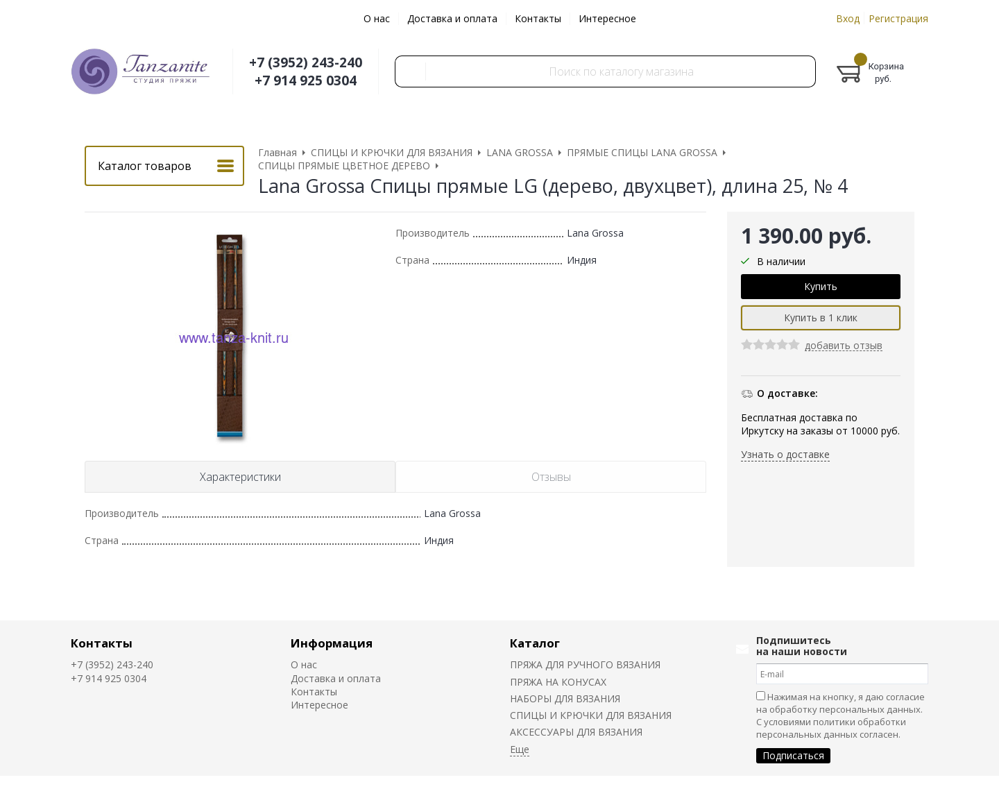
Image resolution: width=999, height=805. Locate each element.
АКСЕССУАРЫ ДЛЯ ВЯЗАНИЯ (576, 731)
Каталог (535, 643)
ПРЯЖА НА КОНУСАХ (558, 681)
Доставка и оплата (452, 18)
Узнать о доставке (785, 454)
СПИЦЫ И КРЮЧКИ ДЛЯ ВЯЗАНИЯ (591, 715)
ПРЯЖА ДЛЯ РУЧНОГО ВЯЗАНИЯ (585, 664)
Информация (332, 643)
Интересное (607, 18)
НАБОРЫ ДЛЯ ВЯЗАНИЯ (565, 698)
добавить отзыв (843, 346)
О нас (377, 18)
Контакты (538, 18)
